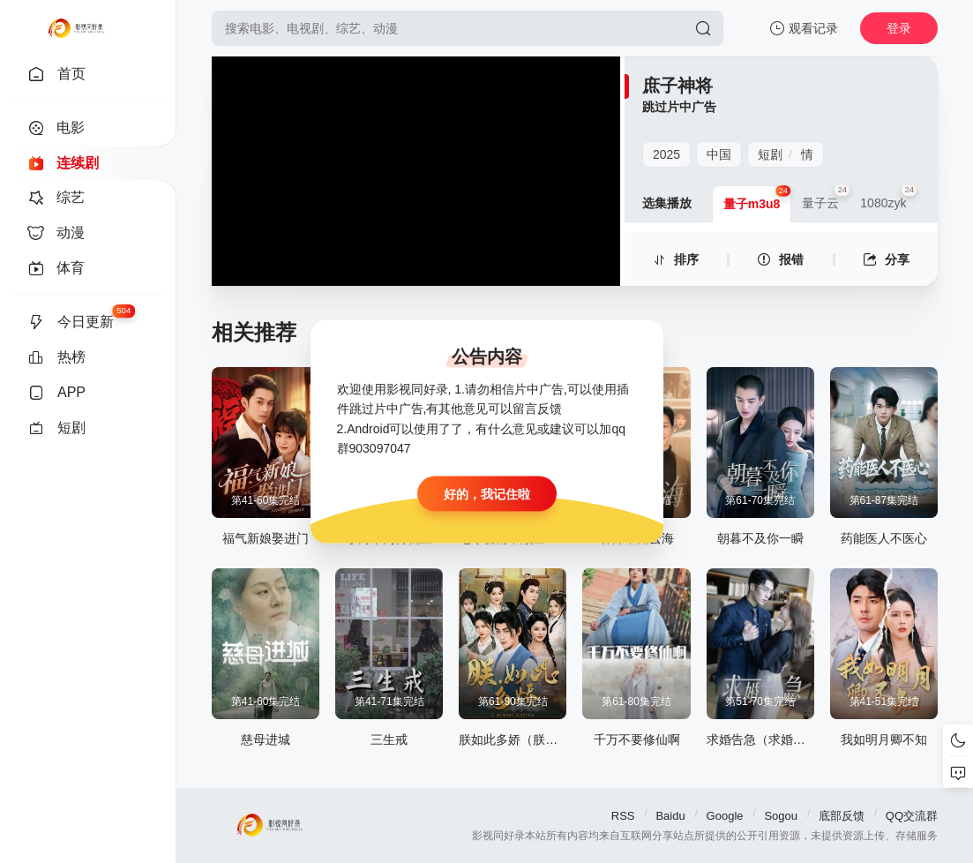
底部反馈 (841, 815)
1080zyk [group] (888, 197)
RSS (623, 815)
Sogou (780, 815)
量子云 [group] (826, 197)
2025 (666, 154)
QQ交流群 (912, 815)
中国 (719, 154)
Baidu (670, 815)
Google (725, 815)
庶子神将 (677, 85)
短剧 (770, 154)
